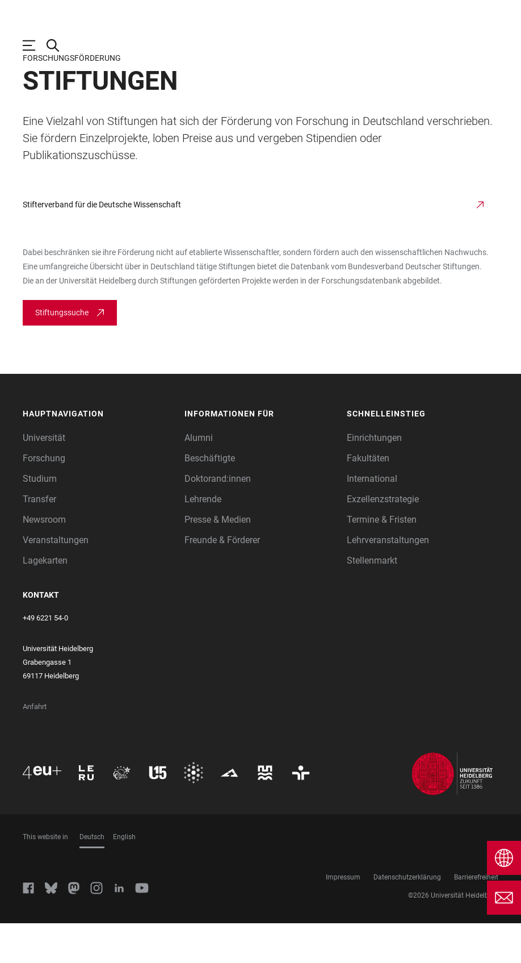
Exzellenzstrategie (383, 538)
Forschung (44, 498)
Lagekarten (45, 600)
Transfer (39, 538)
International (372, 518)
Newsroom (44, 559)
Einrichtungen (374, 477)
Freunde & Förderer (222, 579)
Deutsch (91, 877)
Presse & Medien (217, 559)
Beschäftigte (209, 498)
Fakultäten (368, 498)
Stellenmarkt (372, 600)
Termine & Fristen (382, 559)
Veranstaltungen (56, 579)
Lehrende (202, 538)
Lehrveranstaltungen (388, 579)
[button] (98, 454)
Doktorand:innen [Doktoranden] (217, 518)
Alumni (198, 477)
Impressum (343, 917)
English (124, 877)
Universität (44, 477)
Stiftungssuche (62, 352)
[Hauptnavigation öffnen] (35, 45)
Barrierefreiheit (476, 917)
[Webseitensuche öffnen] (58, 45)
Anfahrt (35, 746)
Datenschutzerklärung (407, 917)
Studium (40, 518)
